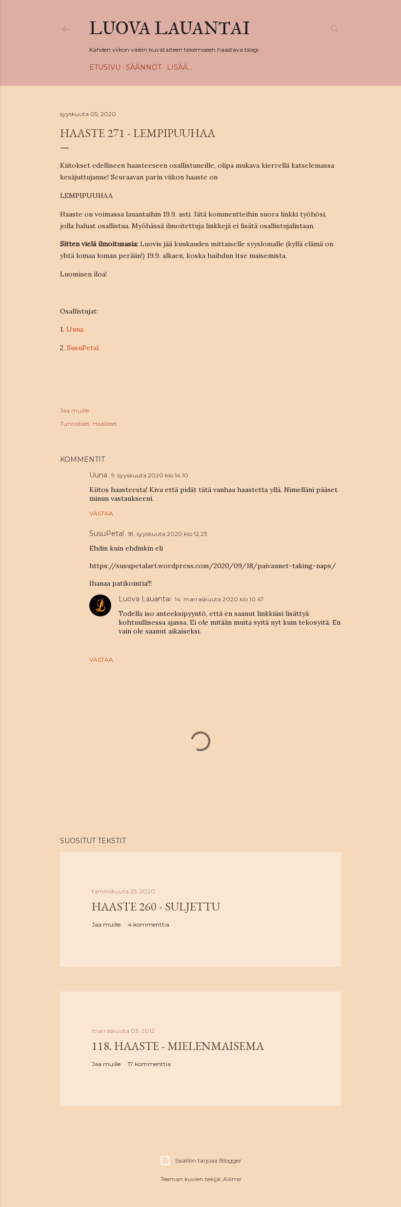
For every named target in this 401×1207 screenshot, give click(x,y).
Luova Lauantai (169, 28)
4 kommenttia (148, 924)
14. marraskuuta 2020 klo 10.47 (219, 599)
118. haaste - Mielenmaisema (178, 1045)
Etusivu (104, 67)
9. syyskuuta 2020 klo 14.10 (149, 475)
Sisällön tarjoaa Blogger (200, 1161)
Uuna (74, 329)
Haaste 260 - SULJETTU (156, 906)
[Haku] (335, 27)
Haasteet (105, 423)
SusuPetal (83, 347)
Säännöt (143, 67)
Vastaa (101, 513)
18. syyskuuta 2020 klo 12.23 (167, 533)
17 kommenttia (149, 1064)
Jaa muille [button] (74, 410)
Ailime (232, 1179)
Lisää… (179, 67)
